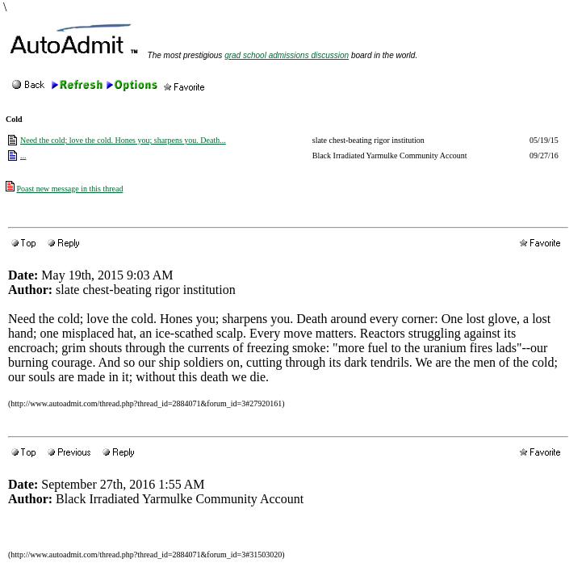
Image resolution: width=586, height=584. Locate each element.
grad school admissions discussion (286, 55)
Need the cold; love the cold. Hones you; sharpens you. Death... (123, 140)
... (23, 155)
